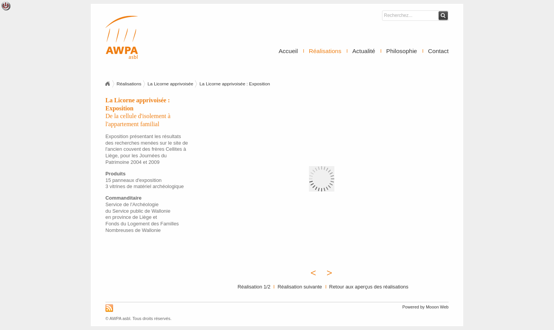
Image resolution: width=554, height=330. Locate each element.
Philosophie (401, 51)
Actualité (363, 51)
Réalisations (325, 51)
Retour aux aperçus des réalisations (369, 287)
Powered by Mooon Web (425, 307)
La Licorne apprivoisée (170, 84)
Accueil (288, 51)
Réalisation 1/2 (254, 287)
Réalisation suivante (299, 287)
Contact (438, 51)
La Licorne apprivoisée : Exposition (234, 84)
